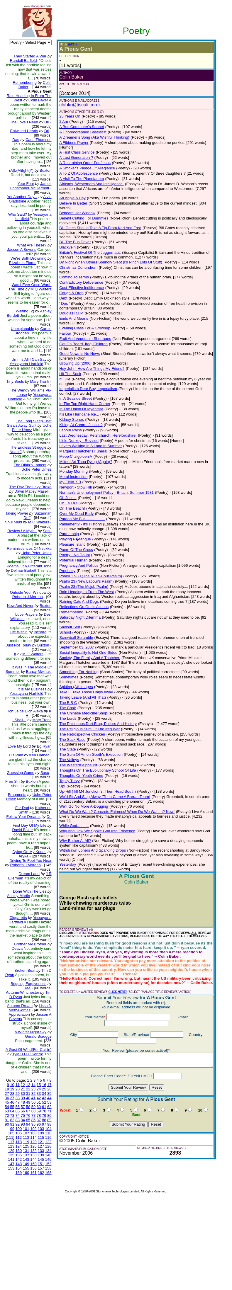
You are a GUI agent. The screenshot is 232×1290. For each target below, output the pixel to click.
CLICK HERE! (113, 961)
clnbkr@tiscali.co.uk (75, 104)
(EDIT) (67, 44)
